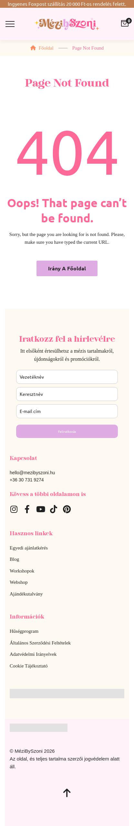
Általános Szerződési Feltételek (40, 642)
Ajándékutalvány (26, 593)
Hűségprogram (24, 631)
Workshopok (22, 570)
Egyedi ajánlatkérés (29, 547)
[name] (67, 394)
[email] (67, 411)
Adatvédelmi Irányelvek (33, 654)
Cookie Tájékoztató (29, 665)
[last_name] (67, 377)
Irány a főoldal (67, 268)
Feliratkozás (67, 431)
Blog (14, 559)
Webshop (18, 582)
